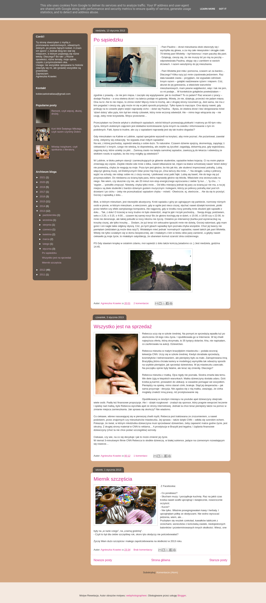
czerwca (47, 229)
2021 (43, 177)
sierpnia (47, 224)
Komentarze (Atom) (167, 572)
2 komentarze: (142, 303)
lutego (46, 243)
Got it (222, 8)
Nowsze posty (103, 560)
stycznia (47, 248)
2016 (43, 196)
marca (46, 239)
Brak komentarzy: (144, 549)
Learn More (207, 8)
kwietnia (47, 234)
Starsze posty (218, 560)
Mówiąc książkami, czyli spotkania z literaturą (64, 148)
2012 (43, 269)
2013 (43, 210)
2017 (43, 191)
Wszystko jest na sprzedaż (123, 326)
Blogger (182, 595)
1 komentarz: (141, 455)
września (48, 220)
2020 (43, 182)
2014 (43, 206)
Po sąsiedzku (108, 40)
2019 (43, 187)
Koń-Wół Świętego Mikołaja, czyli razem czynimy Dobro (66, 130)
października (50, 215)
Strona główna (160, 560)
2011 (43, 274)
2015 (43, 201)
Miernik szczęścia (113, 479)
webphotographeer (136, 595)
